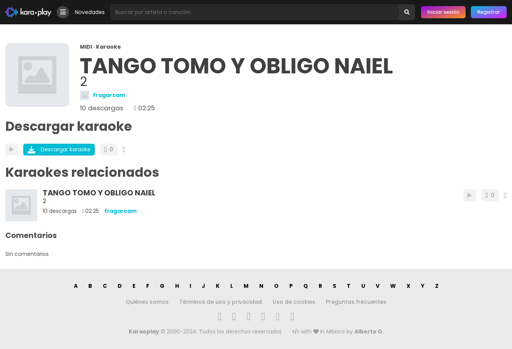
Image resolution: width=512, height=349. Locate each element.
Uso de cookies (294, 302)
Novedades (90, 12)
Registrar (488, 12)
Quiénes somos (147, 302)
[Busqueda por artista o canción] (254, 12)
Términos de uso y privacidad (220, 302)
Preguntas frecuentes (356, 302)
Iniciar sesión (443, 12)
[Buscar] (407, 12)
